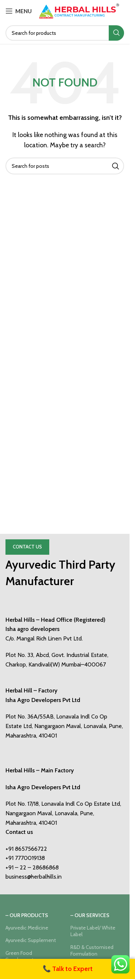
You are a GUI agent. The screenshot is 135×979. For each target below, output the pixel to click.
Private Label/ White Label (92, 931)
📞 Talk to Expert (68, 969)
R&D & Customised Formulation (91, 950)
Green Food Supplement (19, 956)
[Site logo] (79, 10)
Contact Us (27, 547)
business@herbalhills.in (33, 876)
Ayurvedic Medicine (26, 927)
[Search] (64, 33)
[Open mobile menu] (18, 11)
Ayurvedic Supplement (30, 940)
